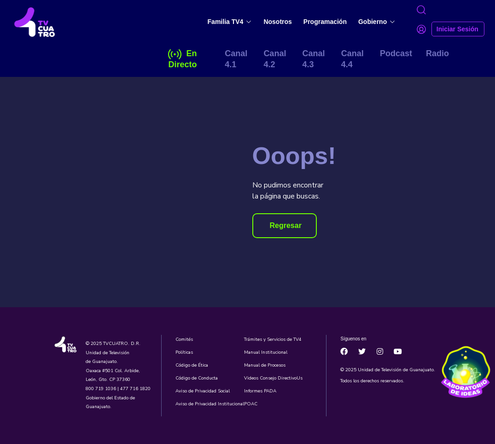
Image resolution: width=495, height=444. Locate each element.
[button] (284, 225)
